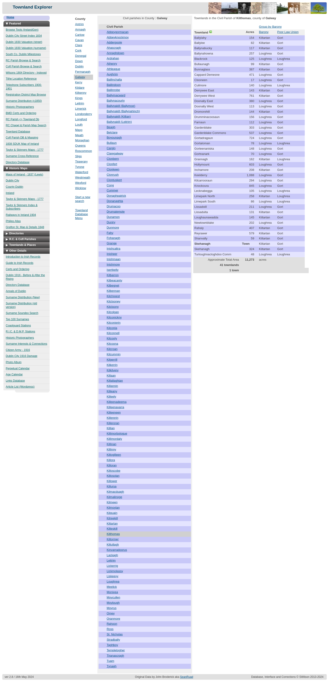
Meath (79, 135)
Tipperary (81, 161)
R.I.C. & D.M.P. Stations (20, 331)
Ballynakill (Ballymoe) (121, 106)
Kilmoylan (113, 507)
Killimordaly (114, 439)
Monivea (112, 592)
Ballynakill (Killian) (119, 116)
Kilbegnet (113, 285)
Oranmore (113, 618)
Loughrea (113, 581)
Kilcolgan (113, 312)
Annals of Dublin (16, 291)
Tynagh (112, 666)
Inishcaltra (113, 248)
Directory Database (18, 162)
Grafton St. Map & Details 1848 (25, 227)
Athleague (113, 69)
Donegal (80, 55)
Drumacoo (114, 206)
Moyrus (112, 608)
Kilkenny (80, 92)
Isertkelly (112, 270)
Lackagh (112, 555)
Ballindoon (114, 85)
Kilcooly (112, 338)
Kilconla (112, 328)
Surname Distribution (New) (23, 297)
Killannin (112, 386)
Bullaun (112, 143)
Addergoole (114, 42)
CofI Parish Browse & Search (24, 66)
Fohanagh (113, 238)
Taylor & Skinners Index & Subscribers (21, 207)
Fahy (110, 233)
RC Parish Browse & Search (23, 60)
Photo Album (13, 362)
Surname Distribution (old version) (21, 305)
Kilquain (112, 513)
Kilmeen (112, 502)
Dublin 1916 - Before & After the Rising (25, 277)
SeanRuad (186, 677)
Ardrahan (113, 58)
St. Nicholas (115, 634)
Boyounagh (114, 137)
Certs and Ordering (17, 269)
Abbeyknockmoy (118, 37)
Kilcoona (112, 343)
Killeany (112, 391)
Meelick (112, 586)
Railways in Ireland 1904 (21, 215)
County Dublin (14, 186)
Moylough (113, 602)
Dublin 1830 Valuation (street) (24, 42)
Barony (264, 32)
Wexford (80, 182)
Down (79, 61)
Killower (112, 481)
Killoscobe (113, 470)
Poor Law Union (288, 32)
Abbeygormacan (118, 32)
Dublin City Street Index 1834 (24, 35)
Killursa (112, 486)
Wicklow (80, 188)
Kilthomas (113, 534)
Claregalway (115, 153)
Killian (111, 428)
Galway (80, 77)
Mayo (78, 130)
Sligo (78, 156)
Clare (78, 45)
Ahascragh (114, 47)
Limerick (80, 108)
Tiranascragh (115, 655)
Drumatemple (116, 211)
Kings (79, 98)
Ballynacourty (116, 100)
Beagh (111, 127)
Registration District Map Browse (26, 94)
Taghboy (112, 645)
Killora (111, 460)
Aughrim (112, 74)
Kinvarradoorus (117, 550)
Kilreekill (112, 518)
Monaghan (82, 140)
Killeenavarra (115, 407)
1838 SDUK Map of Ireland (22, 143)
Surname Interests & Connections (26, 343)
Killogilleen (114, 454)
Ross (110, 629)
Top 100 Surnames (17, 319)
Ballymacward (116, 95)
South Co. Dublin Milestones (23, 54)
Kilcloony (113, 306)
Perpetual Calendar (18, 368)
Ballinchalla (114, 79)
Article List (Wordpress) (20, 386)
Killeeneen (114, 412)
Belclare (112, 132)
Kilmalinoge (114, 497)
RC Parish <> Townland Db (22, 119)
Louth (79, 124)
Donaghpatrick (116, 195)
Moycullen (113, 597)
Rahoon (112, 623)
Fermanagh (82, 71)
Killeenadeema (117, 402)
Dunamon (113, 217)
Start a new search (82, 199)
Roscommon (83, 151)
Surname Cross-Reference (22, 156)
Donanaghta (115, 201)
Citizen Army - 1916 (18, 350)
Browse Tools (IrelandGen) (22, 29)
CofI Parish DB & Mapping (22, 137)
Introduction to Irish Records (23, 256)
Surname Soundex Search (22, 313)
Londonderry (83, 114)
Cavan (79, 40)
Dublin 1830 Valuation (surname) (26, 48)
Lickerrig (112, 565)
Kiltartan (112, 523)
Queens (80, 145)
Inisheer (112, 254)
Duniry (111, 222)
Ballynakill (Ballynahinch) (123, 111)
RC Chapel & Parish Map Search (26, 125)
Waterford (81, 172)
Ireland (10, 193)
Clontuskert (114, 180)
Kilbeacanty (114, 280)
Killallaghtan (115, 380)
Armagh (80, 29)
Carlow (79, 34)
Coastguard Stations (18, 325)
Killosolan (113, 475)
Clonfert (112, 164)
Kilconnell (113, 333)
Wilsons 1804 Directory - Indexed (26, 72)
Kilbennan (113, 291)
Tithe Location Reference (21, 78)
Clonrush (113, 174)
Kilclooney (113, 301)
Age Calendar (14, 374)
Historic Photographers (20, 107)
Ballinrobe (113, 90)
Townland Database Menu (81, 214)
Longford (81, 119)
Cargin (111, 148)
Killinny (111, 449)
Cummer (112, 190)
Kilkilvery (112, 370)
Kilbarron (113, 275)
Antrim (79, 24)
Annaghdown (115, 53)
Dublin (79, 66)
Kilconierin (114, 322)
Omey (111, 613)
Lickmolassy (115, 571)
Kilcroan (112, 349)
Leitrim (79, 103)
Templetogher (116, 650)
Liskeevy (112, 576)
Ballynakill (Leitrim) (119, 122)
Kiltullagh (113, 544)
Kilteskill (112, 528)
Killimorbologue (117, 433)
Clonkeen (113, 169)
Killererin (112, 417)
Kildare (79, 87)
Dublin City (12, 180)
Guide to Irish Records (19, 263)
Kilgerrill (112, 359)
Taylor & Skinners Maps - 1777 (24, 149)
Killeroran (113, 423)
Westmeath (82, 177)
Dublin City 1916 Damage (21, 356)
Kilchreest (113, 296)
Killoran (112, 465)
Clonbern (113, 158)
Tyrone (79, 167)
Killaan (111, 375)
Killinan (111, 444)
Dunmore (113, 227)
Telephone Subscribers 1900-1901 (24, 86)
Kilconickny (114, 317)
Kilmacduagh (115, 491)
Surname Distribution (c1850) (24, 101)
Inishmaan (114, 259)
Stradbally (113, 639)
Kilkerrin (112, 365)
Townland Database (18, 131)
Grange (112, 243)
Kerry (78, 82)
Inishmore (113, 264)
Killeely (111, 396)
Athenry (112, 63)
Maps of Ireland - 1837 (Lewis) (24, 174)
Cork (78, 50)
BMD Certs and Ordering (21, 113)
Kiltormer (113, 539)
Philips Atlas (13, 221)
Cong (110, 185)
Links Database (15, 380)
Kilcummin (114, 354)
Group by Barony (270, 26)
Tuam (110, 661)
